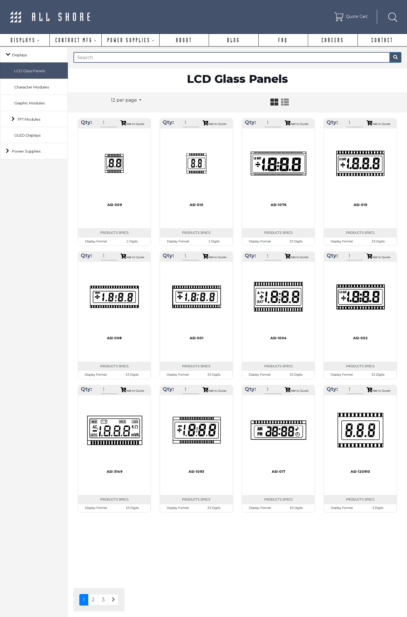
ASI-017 (278, 471)
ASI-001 (196, 338)
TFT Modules (29, 119)
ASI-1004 (278, 338)
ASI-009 (114, 205)
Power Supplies (26, 151)
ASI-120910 (360, 471)
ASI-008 (114, 338)
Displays (19, 55)
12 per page (124, 100)
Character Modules (31, 87)
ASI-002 (360, 338)
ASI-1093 (196, 471)
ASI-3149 (114, 471)
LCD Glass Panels (29, 71)
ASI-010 (196, 205)
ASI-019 (360, 205)
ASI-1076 (278, 205)
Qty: (86, 122)
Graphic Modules (29, 103)
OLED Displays (27, 135)
